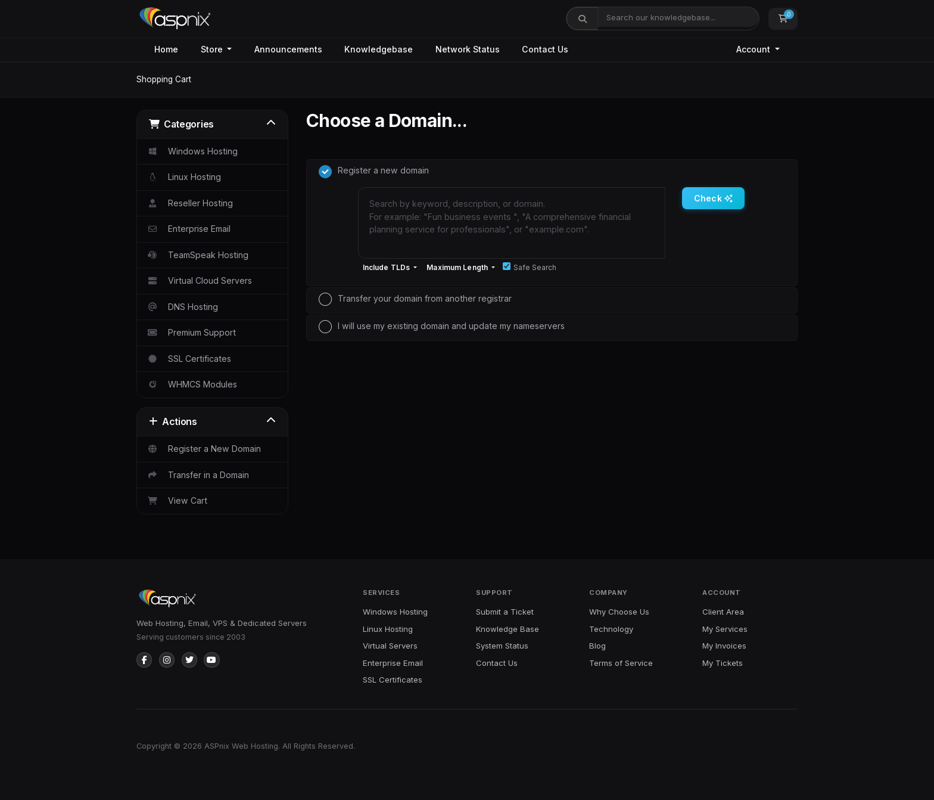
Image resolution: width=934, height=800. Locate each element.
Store (213, 49)
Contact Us (545, 49)
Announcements (288, 49)
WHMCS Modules (192, 384)
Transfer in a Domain (198, 475)
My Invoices (724, 645)
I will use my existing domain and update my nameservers (442, 326)
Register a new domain (374, 171)
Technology (611, 629)
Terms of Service (621, 663)
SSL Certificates (189, 359)
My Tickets (722, 663)
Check (713, 198)
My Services (725, 629)
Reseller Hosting (190, 203)
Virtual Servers (390, 645)
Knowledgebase (378, 49)
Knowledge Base (507, 629)
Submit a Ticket (505, 611)
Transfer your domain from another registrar (415, 299)
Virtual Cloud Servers (199, 280)
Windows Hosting (192, 151)
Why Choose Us (619, 611)
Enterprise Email (189, 229)
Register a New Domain (204, 449)
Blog (597, 645)
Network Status (467, 49)
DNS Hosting (182, 307)
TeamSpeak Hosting (197, 255)
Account (754, 49)
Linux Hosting (184, 177)
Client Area (723, 611)
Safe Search (529, 267)
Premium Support (191, 332)
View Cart (177, 500)
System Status (502, 645)
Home (166, 49)
